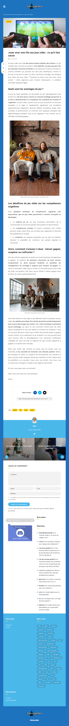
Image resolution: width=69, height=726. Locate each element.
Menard (41, 605)
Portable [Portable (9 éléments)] (41, 661)
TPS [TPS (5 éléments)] (52, 675)
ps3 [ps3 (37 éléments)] (49, 661)
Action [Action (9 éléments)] (54, 626)
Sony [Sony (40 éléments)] (46, 672)
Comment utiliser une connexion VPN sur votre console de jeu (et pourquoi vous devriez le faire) (49, 564)
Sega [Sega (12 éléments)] (58, 668)
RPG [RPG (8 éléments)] (51, 668)
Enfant (15, 410)
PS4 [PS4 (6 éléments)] (55, 661)
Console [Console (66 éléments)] (41, 637)
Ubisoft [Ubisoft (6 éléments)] (40, 679)
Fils (20, 410)
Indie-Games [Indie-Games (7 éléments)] (42, 647)
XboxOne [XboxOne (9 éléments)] (41, 686)
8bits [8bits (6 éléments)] (46, 626)
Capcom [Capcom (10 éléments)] (41, 633)
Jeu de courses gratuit (47, 559)
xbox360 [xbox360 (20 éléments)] (56, 682)
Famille (9, 21)
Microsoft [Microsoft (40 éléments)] (53, 647)
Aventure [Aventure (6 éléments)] (49, 629)
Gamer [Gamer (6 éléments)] (40, 644)
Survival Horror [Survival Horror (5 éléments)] (42, 675)
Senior (32, 410)
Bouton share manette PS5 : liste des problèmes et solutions (49, 572)
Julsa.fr (8, 627)
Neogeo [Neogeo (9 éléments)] (40, 654)
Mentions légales (11, 700)
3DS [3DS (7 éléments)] (39, 626)
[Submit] (32, 520)
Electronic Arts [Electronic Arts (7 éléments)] (42, 640)
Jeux (26, 410)
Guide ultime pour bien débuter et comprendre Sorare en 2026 (49, 607)
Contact (8, 698)
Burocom (42, 579)
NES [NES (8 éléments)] (48, 654)
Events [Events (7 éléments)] (53, 640)
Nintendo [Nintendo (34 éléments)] (41, 658)
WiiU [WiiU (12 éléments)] (53, 679)
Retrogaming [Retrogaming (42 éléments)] (42, 668)
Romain (41, 586)
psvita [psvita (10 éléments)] (53, 665)
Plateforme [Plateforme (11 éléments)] (57, 658)
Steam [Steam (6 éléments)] (54, 672)
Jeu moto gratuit (45, 548)
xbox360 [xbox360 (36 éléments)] (47, 682)
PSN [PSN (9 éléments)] (46, 665)
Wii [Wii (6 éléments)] (48, 679)
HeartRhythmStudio (46, 533)
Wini (34, 426)
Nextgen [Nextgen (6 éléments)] (56, 654)
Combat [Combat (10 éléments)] (50, 633)
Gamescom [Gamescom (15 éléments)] (50, 644)
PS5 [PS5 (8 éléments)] (39, 665)
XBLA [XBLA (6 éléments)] (39, 682)
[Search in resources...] (20, 520)
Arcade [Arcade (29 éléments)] (40, 629)
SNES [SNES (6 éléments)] (39, 672)
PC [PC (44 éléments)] (49, 658)
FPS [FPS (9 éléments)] (60, 640)
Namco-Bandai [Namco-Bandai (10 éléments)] (52, 651)
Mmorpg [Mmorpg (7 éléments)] (41, 651)
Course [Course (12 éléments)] (49, 637)
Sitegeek (8, 625)
